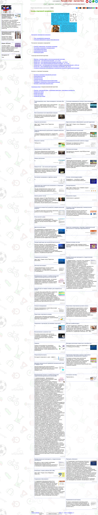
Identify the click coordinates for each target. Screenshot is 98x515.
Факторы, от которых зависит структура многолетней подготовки (49, 59)
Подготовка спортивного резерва (43, 314)
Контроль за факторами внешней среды (43, 83)
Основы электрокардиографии (74, 177)
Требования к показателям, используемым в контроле (47, 82)
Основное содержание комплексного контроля (45, 74)
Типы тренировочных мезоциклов (42, 38)
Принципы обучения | (71, 459)
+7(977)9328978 (56, 1)
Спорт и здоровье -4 (69, 512)
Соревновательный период (40, 51)
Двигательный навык (40, 227)
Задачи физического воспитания (74, 130)
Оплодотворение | (71, 185)
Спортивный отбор (35, 86)
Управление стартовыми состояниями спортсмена (48, 323)
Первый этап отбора (39, 91)
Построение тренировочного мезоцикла (40, 34)
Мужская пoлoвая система (73, 242)
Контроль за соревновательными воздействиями (45, 80)
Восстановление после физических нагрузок (46, 112)
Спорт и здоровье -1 (36, 512)
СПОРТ (45, 4)
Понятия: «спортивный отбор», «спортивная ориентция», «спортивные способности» (54, 90)
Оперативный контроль (39, 76)
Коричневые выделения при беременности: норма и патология (11, 35)
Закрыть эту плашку (53, 513)
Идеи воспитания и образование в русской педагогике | (80, 122)
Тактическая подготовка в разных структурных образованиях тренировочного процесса (78, 355)
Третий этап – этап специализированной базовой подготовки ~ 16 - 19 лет (51, 63)
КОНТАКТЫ (58, 4)
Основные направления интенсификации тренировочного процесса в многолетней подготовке (56, 68)
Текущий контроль (38, 77)
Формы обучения (11, 47)
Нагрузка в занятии (39, 140)
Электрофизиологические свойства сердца (77, 140)
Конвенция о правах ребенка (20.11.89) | (45, 470)
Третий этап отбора (38, 94)
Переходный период (39, 52)
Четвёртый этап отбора (39, 96)
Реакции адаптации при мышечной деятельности (47, 242)
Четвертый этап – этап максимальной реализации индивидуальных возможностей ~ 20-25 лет (56, 65)
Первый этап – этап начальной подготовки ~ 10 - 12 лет (47, 60)
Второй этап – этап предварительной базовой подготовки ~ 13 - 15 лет (51, 62)
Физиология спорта (71, 195)
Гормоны (37, 343)
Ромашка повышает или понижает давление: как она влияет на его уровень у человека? (11, 21)
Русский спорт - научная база (73, 1)
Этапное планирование (40, 305)
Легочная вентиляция (71, 149)
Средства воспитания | (40, 122)
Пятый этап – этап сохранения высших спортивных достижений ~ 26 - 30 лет (52, 66)
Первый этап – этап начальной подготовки (46, 166)
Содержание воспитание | (41, 257)
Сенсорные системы (71, 374)
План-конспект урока (40, 216)
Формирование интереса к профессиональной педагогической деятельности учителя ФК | (47, 375)
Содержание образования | (41, 479)
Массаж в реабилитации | (72, 323)
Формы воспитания (40, 158)
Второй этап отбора (38, 93)
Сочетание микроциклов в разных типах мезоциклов (46, 39)
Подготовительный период (40, 49)
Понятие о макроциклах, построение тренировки (45, 46)
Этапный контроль (38, 79)
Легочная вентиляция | (40, 265)
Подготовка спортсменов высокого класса (77, 305)
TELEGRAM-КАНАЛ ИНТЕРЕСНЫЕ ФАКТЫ (74, 4)
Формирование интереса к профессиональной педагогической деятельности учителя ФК (47, 276)
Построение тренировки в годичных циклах (44, 48)
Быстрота (68, 158)
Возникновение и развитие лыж (43, 331)
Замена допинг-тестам (40, 195)
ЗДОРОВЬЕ (51, 4)
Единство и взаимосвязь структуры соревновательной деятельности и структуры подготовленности (80, 228)
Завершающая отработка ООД (42, 149)
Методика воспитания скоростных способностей (78, 343)
